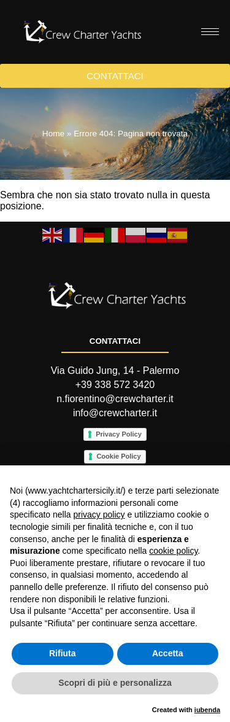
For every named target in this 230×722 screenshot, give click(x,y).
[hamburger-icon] (210, 31)
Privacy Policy (119, 434)
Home (53, 133)
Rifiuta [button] (62, 653)
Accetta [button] (167, 653)
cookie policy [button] (173, 551)
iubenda (207, 709)
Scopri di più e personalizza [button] (114, 683)
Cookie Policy (118, 456)
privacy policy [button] (99, 514)
